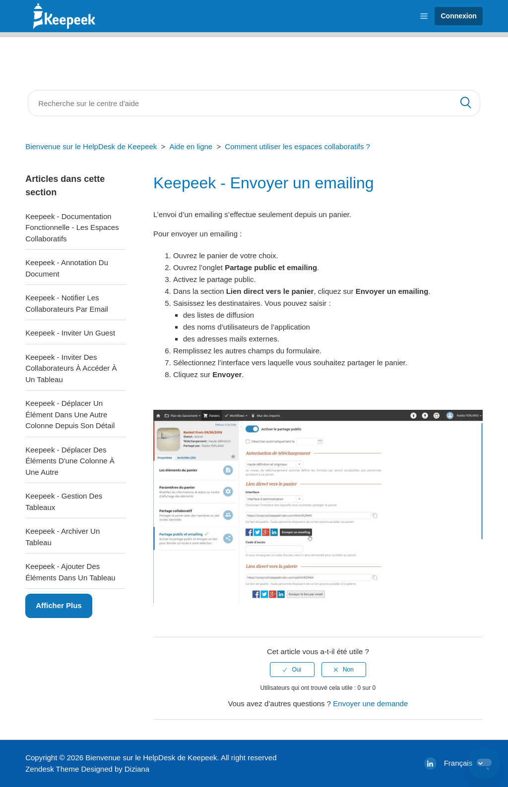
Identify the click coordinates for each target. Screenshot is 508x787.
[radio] (292, 669)
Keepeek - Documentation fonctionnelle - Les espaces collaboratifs (72, 227)
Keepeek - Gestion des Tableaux (63, 501)
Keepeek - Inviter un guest (70, 333)
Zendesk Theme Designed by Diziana (87, 769)
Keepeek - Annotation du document (66, 268)
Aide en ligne (190, 146)
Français (459, 763)
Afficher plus (59, 605)
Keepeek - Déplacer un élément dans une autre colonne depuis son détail (70, 414)
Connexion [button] (458, 16)
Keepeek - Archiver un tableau (62, 537)
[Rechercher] (254, 103)
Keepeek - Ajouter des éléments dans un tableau (70, 572)
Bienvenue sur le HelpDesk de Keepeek (91, 146)
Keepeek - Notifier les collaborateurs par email (66, 303)
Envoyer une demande (370, 703)
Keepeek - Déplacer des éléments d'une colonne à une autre (70, 461)
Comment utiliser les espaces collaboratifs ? (297, 146)
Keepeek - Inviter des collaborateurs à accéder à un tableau (71, 368)
